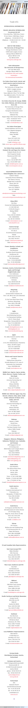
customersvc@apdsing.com (15, 456)
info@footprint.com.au (16, 164)
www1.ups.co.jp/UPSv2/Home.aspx (16, 144)
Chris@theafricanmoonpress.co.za (16, 482)
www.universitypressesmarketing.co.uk (14, 197)
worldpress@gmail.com (16, 435)
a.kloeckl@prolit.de (14, 675)
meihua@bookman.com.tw (16, 537)
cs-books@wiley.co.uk (16, 122)
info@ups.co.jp (16, 142)
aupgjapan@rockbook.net (16, 350)
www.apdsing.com (15, 460)
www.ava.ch (14, 694)
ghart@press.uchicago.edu (16, 576)
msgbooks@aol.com (16, 627)
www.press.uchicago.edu (14, 59)
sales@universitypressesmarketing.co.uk (14, 193)
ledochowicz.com (16, 242)
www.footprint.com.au (15, 166)
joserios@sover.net (16, 368)
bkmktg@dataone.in (15, 327)
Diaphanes (14, 1)
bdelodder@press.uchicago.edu (16, 561)
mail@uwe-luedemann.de (16, 285)
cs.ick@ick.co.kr (16, 519)
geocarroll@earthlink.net (16, 610)
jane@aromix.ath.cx (16, 307)
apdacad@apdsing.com (14, 458)
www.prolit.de (14, 677)
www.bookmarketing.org (15, 331)
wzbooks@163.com (14, 222)
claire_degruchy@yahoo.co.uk (16, 390)
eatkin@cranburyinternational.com (14, 502)
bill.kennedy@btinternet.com (16, 415)
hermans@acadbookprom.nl (16, 264)
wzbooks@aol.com (15, 221)
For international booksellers (14, 77)
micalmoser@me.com (16, 643)
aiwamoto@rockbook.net (16, 352)
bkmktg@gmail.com (14, 329)
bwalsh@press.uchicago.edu (16, 592)
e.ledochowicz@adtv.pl (16, 240)
